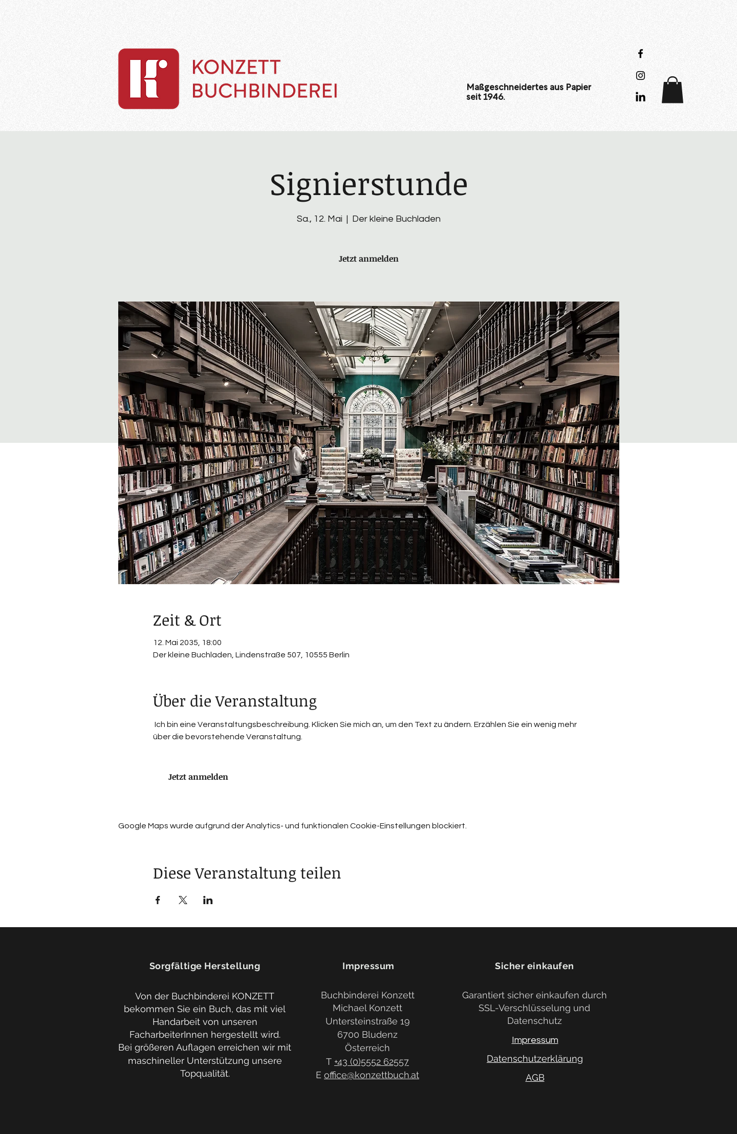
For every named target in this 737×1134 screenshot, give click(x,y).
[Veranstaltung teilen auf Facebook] (158, 900)
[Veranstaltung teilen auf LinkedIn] (208, 900)
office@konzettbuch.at (371, 1074)
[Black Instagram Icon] (640, 75)
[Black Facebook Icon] (640, 53)
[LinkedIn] (640, 97)
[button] (672, 89)
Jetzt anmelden (369, 258)
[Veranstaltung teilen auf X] (183, 900)
